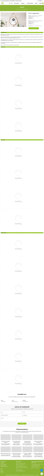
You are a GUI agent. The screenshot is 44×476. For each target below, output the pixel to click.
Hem (11, 3)
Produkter (22, 3)
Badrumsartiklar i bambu (4, 466)
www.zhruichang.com (25, 401)
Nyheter (36, 3)
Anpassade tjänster (30, 3)
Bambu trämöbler (23, 9)
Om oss (2, 472)
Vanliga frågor (41, 3)
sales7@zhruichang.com (15, 401)
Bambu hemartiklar (3, 464)
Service (2, 468)
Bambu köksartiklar (3, 465)
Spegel (27, 9)
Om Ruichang (16, 3)
